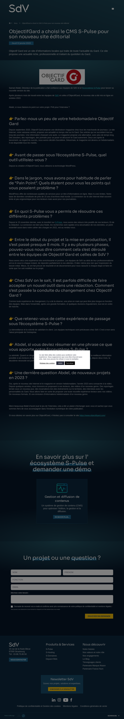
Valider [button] (60, 363)
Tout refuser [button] (70, 363)
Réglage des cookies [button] (47, 363)
